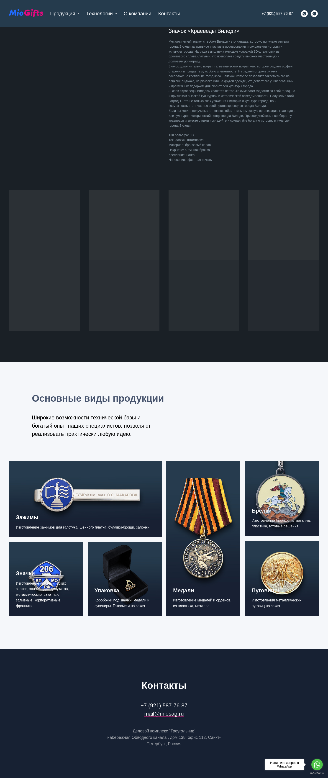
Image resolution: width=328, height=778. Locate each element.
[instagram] (304, 13)
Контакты (169, 13)
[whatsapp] (314, 13)
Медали (183, 590)
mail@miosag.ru (164, 714)
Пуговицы (265, 590)
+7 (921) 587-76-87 (277, 13)
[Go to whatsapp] (317, 764)
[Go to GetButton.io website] (317, 773)
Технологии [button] (100, 13)
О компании (137, 13)
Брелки (262, 511)
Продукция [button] (63, 13)
